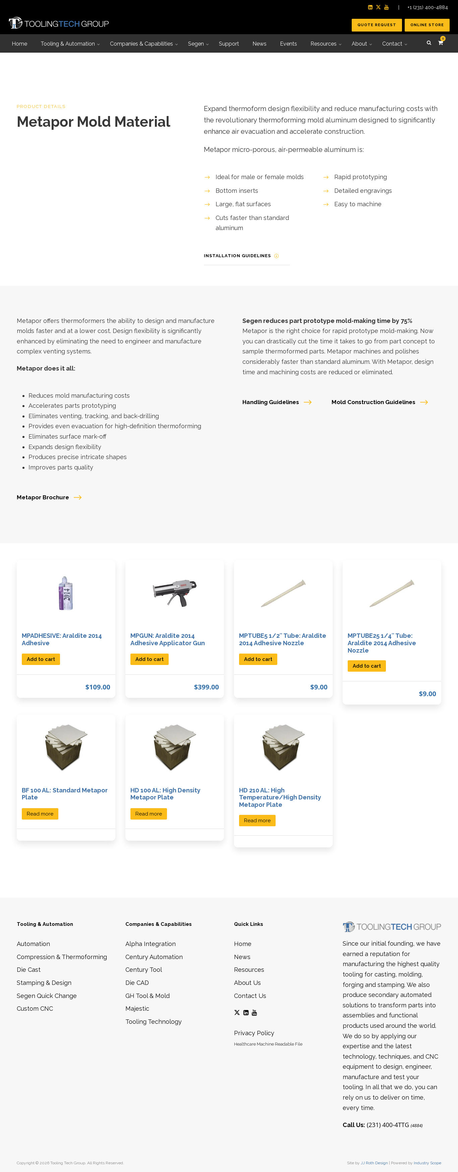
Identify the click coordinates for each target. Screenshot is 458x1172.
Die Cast (29, 969)
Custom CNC (35, 1008)
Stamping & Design (44, 982)
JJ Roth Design (374, 1163)
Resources (249, 969)
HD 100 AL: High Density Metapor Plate (165, 794)
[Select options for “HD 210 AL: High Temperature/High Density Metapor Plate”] (257, 820)
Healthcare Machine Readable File (268, 1044)
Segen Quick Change (47, 995)
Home (242, 943)
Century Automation (154, 956)
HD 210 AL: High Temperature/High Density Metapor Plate (280, 797)
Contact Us (250, 995)
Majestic (137, 1008)
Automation (33, 943)
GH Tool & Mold (147, 995)
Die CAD (137, 982)
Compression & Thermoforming (62, 956)
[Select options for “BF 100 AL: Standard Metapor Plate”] (40, 813)
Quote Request (376, 25)
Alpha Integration (150, 943)
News (242, 956)
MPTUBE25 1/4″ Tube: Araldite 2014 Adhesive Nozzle (382, 643)
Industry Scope (427, 1163)
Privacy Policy (254, 1033)
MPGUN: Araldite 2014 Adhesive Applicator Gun (167, 639)
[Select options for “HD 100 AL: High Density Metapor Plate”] (148, 813)
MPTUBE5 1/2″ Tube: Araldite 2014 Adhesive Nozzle (282, 639)
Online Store (427, 25)
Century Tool (143, 969)
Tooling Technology (153, 1021)
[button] (41, 658)
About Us (247, 982)
